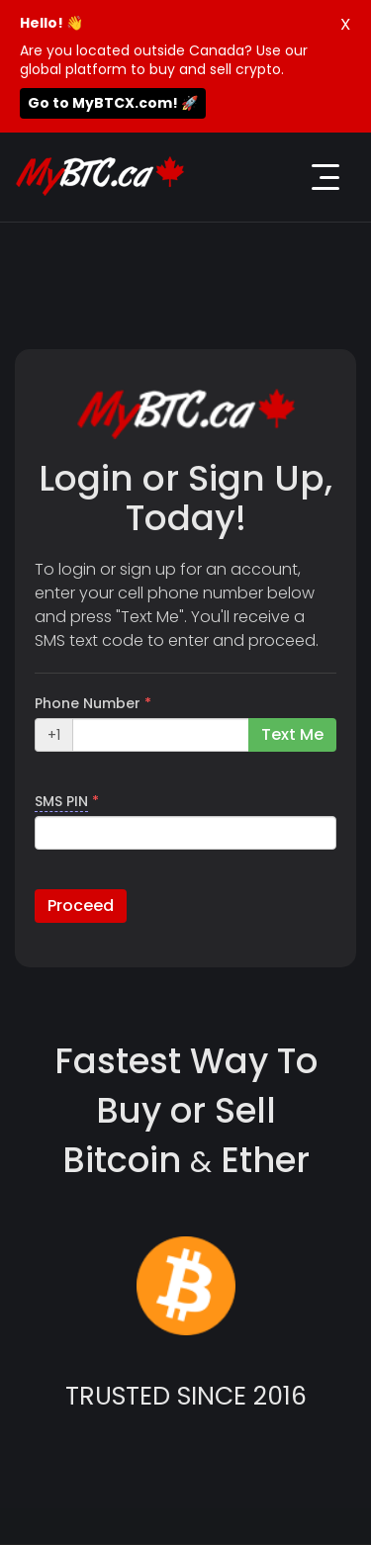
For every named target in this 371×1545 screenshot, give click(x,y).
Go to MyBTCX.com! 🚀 (113, 103)
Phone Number (93, 703)
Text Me (292, 734)
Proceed (80, 905)
